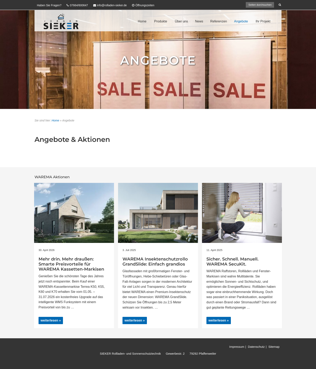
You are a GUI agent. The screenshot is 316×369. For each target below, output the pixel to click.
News (199, 21)
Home (142, 21)
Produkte (160, 21)
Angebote (241, 21)
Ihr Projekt (263, 21)
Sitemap (273, 346)
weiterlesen (50, 321)
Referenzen (218, 21)
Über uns (181, 21)
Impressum (236, 346)
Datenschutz (256, 346)
